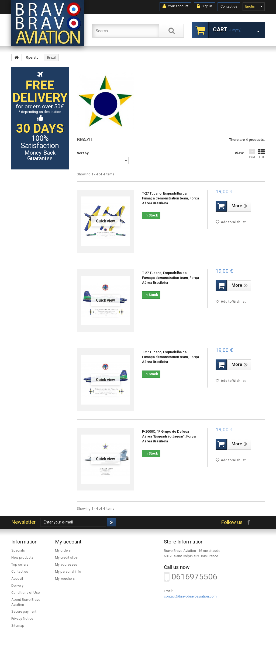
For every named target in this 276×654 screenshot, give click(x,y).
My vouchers (65, 578)
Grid (252, 154)
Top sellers (19, 564)
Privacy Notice (22, 618)
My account (68, 542)
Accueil (17, 578)
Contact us (228, 6)
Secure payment (23, 611)
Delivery (17, 585)
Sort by (83, 153)
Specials (18, 550)
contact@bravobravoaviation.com (190, 596)
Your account (175, 6)
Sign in (204, 6)
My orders (63, 550)
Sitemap (17, 625)
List (261, 154)
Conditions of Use (25, 592)
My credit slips (66, 557)
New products (22, 557)
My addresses (66, 564)
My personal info (68, 571)
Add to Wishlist (233, 222)
